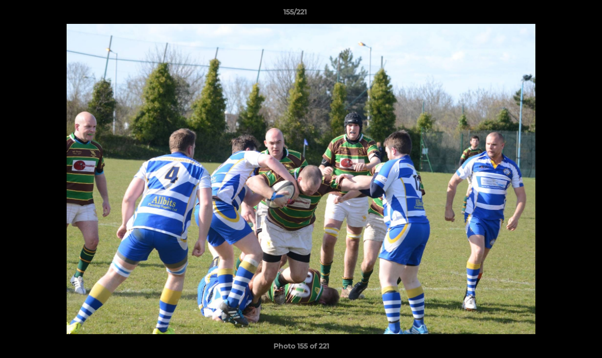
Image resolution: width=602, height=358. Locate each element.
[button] (560, 14)
